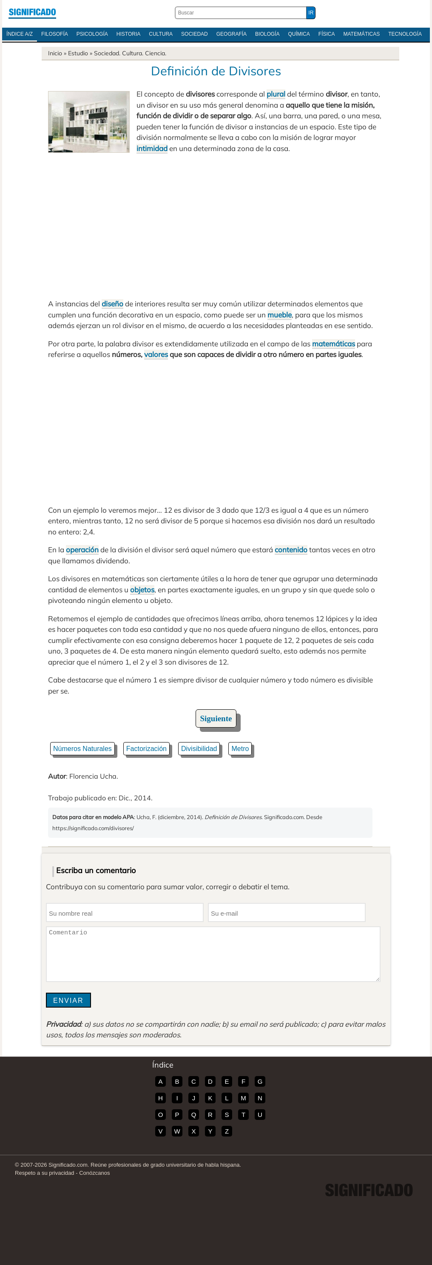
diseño (112, 303)
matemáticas (333, 343)
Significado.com (32, 13)
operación (82, 549)
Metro (240, 748)
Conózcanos (94, 1173)
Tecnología (405, 34)
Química (299, 34)
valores (156, 354)
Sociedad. (107, 53)
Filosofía (54, 34)
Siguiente (216, 718)
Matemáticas (361, 34)
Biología (267, 34)
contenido (291, 549)
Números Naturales (82, 748)
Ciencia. (155, 53)
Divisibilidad (199, 748)
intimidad (152, 148)
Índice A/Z (19, 34)
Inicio (55, 53)
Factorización (146, 748)
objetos (142, 589)
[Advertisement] (216, 226)
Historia (128, 34)
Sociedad (194, 34)
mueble (279, 314)
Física (326, 34)
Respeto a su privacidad (44, 1173)
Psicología (92, 34)
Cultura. (132, 53)
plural (276, 93)
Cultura (161, 34)
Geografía (231, 34)
